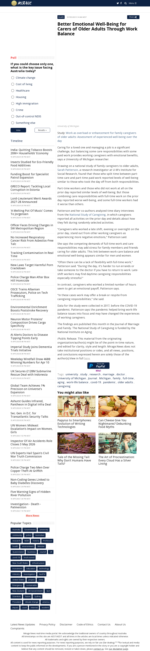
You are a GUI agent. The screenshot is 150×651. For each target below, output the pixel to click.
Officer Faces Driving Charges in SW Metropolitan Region (32, 226)
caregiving (63, 386)
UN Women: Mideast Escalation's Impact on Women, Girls (32, 429)
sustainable (31, 585)
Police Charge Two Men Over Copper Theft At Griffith (30, 469)
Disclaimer (70, 624)
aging (60, 382)
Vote (18, 130)
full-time (128, 378)
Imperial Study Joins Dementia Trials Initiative (31, 348)
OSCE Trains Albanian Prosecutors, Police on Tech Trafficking (29, 292)
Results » (42, 130)
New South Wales (20, 563)
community (17, 535)
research (95, 374)
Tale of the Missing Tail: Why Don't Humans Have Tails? (74, 460)
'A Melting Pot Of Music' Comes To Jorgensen (32, 212)
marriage (108, 374)
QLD (48, 590)
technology (44, 568)
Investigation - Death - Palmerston (26, 505)
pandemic (109, 382)
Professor (47, 540)
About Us (128, 624)
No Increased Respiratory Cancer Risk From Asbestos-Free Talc (32, 240)
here (87, 358)
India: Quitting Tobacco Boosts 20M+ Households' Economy (31, 151)
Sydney (37, 596)
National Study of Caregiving (87, 214)
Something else (25, 123)
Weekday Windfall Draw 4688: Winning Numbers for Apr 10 (31, 360)
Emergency (17, 585)
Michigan (105, 378)
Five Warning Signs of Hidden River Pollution (30, 493)
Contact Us (111, 624)
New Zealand (18, 590)
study (83, 374)
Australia (16, 529)
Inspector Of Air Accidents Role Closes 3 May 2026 (31, 442)
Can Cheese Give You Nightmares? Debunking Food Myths (114, 423)
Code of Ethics (90, 624)
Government (30, 529)
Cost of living (24, 84)
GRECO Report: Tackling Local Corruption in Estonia (30, 188)
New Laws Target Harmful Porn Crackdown (32, 266)
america (46, 602)
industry (16, 574)
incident (45, 607)
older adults (125, 382)
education (30, 568)
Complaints (18, 628)
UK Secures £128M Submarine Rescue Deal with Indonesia (31, 372)
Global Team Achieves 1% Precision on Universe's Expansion (28, 389)
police (28, 535)
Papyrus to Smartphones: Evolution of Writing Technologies (74, 423)
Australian (39, 535)
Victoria (36, 540)
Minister (41, 546)
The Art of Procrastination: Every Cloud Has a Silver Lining (116, 460)
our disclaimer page (118, 648)
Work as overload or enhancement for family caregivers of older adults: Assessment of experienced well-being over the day (97, 137)
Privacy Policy (50, 624)
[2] (118, 642)
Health (61, 17)
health (15, 546)
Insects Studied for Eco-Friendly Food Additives (32, 163)
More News (32, 515)
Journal (92, 378)
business (32, 552)
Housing (21, 97)
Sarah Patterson (67, 170)
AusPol (42, 574)
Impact (15, 607)
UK (51, 552)
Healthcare (23, 90)
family (117, 378)
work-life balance (77, 382)
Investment (17, 568)
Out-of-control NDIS (28, 116)
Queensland (18, 552)
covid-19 (96, 382)
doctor (120, 374)
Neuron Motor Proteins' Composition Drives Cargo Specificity (28, 322)
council (43, 552)
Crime (19, 110)
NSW (26, 540)
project (31, 579)
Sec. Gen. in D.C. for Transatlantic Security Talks (29, 415)
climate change (31, 602)
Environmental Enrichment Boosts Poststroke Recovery (29, 308)
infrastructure (38, 563)
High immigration (27, 103)
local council (29, 557)
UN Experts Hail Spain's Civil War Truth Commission (30, 454)
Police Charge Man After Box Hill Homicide (30, 278)
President (16, 602)
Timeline (17, 141)
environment (28, 546)
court (24, 607)
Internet (34, 607)
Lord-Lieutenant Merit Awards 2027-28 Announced (31, 200)
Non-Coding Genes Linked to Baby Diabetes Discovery (30, 481)
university (72, 374)
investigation (29, 574)
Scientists (16, 596)
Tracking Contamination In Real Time (32, 254)
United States (18, 579)
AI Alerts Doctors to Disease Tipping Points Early (29, 336)
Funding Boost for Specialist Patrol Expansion (30, 175)
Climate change (25, 77)
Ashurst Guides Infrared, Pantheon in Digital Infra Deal (31, 402)
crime (41, 579)
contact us (99, 648)
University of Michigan (71, 378)
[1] (116, 642)
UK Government (35, 590)
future (27, 596)
